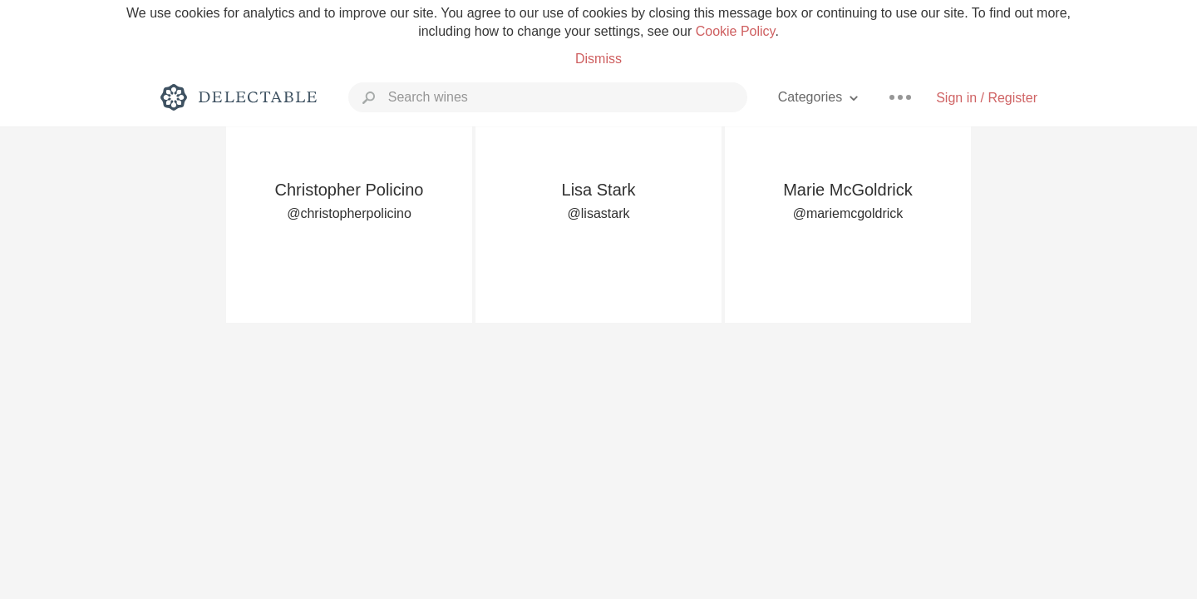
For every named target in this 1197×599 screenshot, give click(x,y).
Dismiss (598, 59)
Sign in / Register (986, 98)
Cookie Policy (736, 31)
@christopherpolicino (349, 213)
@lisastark (599, 213)
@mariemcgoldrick (848, 213)
